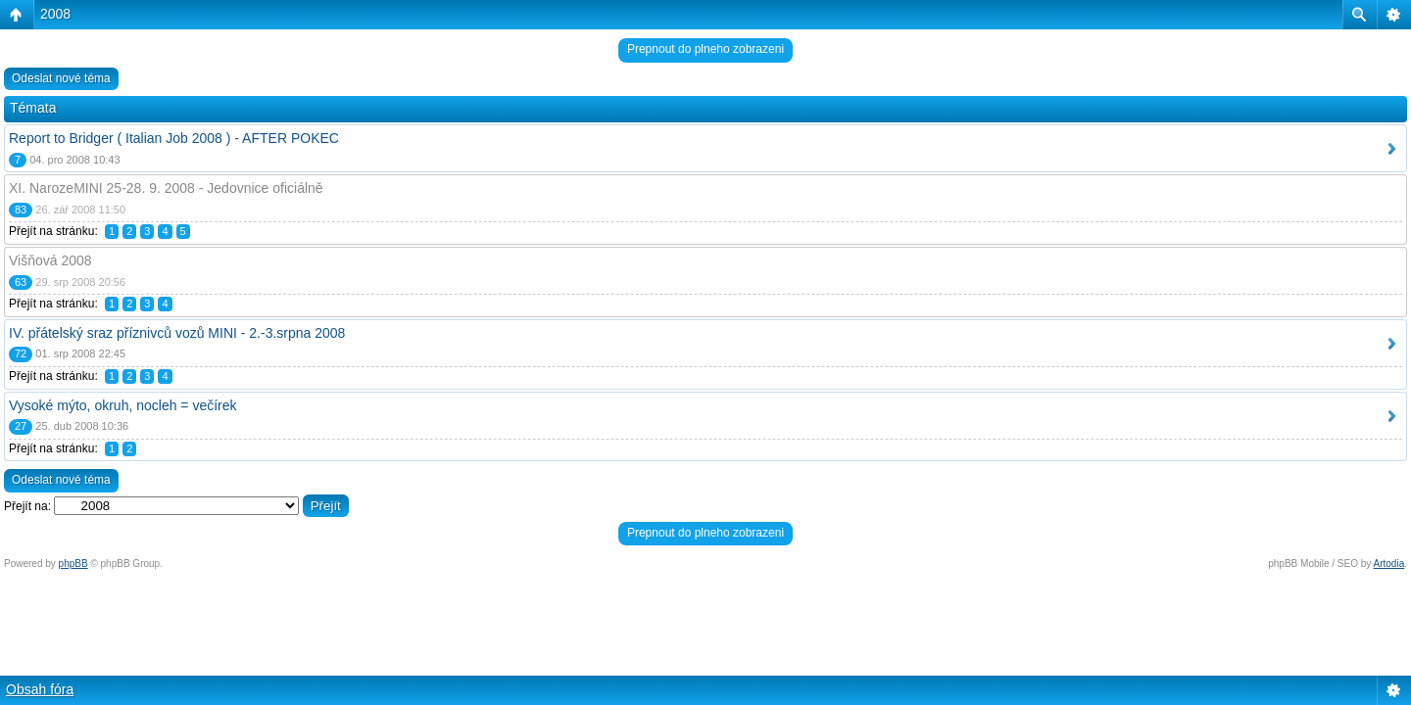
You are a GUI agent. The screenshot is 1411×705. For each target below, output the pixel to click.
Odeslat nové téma (61, 78)
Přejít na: (27, 506)
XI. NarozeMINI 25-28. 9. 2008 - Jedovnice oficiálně (166, 188)
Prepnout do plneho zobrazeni (705, 49)
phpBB (73, 563)
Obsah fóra (39, 689)
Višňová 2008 (50, 260)
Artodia (1389, 563)
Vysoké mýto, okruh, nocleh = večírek (123, 405)
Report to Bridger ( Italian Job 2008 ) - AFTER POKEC (174, 138)
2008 (55, 14)
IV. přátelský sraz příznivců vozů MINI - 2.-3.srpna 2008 (177, 333)
